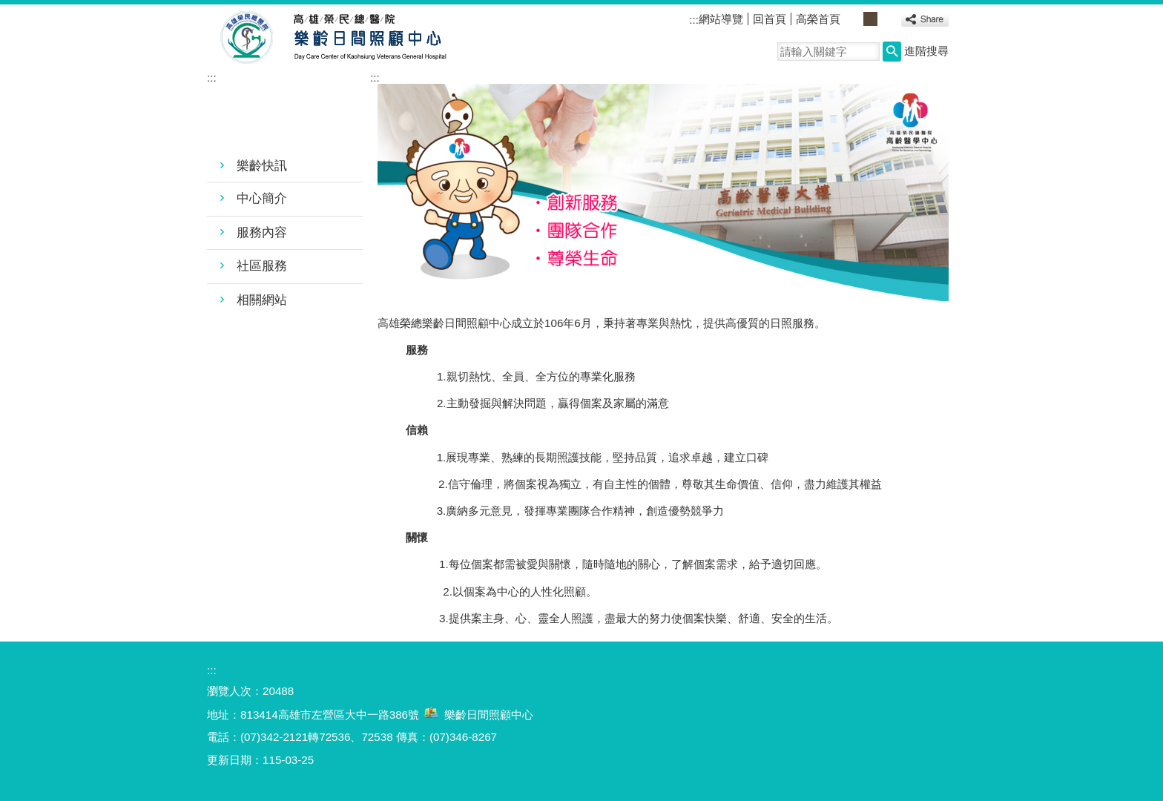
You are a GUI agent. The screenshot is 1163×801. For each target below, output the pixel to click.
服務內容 (262, 232)
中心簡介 (262, 198)
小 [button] (854, 19)
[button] (892, 52)
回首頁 (769, 19)
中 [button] (870, 19)
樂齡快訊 (262, 166)
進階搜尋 (926, 50)
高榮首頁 (818, 19)
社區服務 (262, 266)
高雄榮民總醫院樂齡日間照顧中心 (343, 37)
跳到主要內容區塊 (7, 7)
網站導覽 (721, 19)
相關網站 (262, 300)
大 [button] (886, 19)
